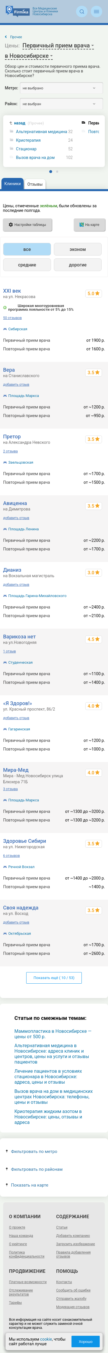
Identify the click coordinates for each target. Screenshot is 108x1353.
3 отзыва (10, 789)
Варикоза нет (19, 637)
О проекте (17, 1227)
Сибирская (17, 329)
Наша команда (21, 1236)
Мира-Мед (16, 770)
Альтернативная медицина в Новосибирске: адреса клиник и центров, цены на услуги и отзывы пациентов (51, 1054)
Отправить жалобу (71, 1299)
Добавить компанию (73, 1236)
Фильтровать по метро (31, 1151)
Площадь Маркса (23, 396)
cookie (46, 1339)
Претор (12, 436)
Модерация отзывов (73, 1307)
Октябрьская (19, 933)
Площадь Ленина (23, 529)
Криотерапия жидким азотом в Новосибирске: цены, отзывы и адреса (48, 1117)
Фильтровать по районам (34, 1169)
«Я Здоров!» (17, 703)
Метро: (11, 88)
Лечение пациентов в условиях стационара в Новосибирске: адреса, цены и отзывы (48, 1076)
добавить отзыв (16, 385)
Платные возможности (28, 1282)
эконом (78, 249)
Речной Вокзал (21, 867)
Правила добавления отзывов (73, 1254)
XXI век (12, 291)
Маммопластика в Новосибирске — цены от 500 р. (53, 1033)
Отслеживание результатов (21, 1292)
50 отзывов (12, 318)
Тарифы (15, 1303)
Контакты (64, 1282)
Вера (9, 370)
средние (27, 265)
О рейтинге (18, 1244)
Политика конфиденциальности (26, 1254)
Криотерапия (28, 140)
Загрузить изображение (75, 1244)
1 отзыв (9, 651)
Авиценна (15, 503)
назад (29, 123)
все (27, 249)
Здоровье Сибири (24, 841)
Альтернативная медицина (41, 132)
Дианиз (12, 570)
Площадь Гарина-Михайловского (37, 596)
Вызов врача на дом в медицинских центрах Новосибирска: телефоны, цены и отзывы (53, 1097)
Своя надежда (21, 908)
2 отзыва (10, 451)
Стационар (26, 149)
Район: (11, 103)
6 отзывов (11, 856)
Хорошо (85, 1341)
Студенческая (20, 662)
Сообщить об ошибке (73, 1290)
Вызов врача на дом (35, 158)
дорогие (77, 265)
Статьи (61, 1227)
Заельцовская (20, 462)
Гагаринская (19, 729)
